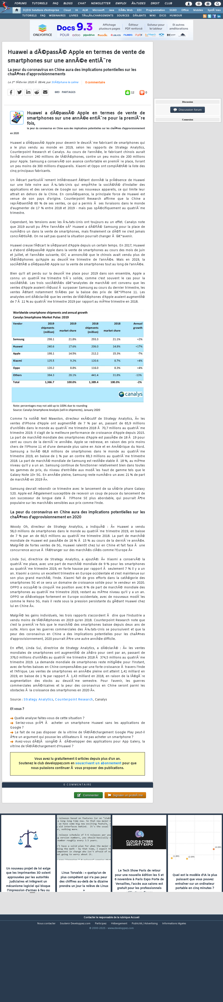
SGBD (173, 10)
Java (111, 10)
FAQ (55, 3)
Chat (81, 3)
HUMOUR (176, 15)
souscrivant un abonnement (98, 775)
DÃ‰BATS (139, 15)
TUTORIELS (29, 15)
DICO (162, 15)
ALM (85, 10)
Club (168, 3)
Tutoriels (39, 3)
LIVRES (73, 15)
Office (185, 10)
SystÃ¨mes (214, 10)
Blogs (68, 3)
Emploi (121, 3)
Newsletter (101, 3)
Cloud (67, 10)
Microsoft (98, 10)
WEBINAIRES (57, 15)
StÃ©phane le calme (64, 94)
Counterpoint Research (74, 711)
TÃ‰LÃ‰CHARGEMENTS (97, 15)
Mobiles (198, 10)
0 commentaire (95, 94)
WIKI (152, 15)
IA (76, 10)
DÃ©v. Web (125, 10)
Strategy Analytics (38, 711)
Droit (155, 3)
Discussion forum (187, 110)
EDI (139, 10)
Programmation (155, 10)
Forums (20, 3)
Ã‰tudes (138, 3)
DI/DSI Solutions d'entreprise (41, 10)
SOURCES (123, 15)
